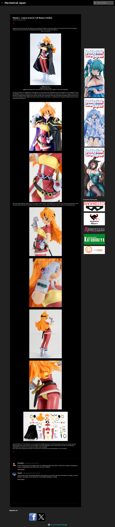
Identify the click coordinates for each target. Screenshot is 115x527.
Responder (20, 469)
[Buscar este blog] (105, 3)
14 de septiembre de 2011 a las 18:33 (31, 473)
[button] (14, 23)
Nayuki (19, 473)
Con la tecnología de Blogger (57, 524)
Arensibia (20, 463)
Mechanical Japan (15, 2)
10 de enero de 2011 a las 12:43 (31, 463)
